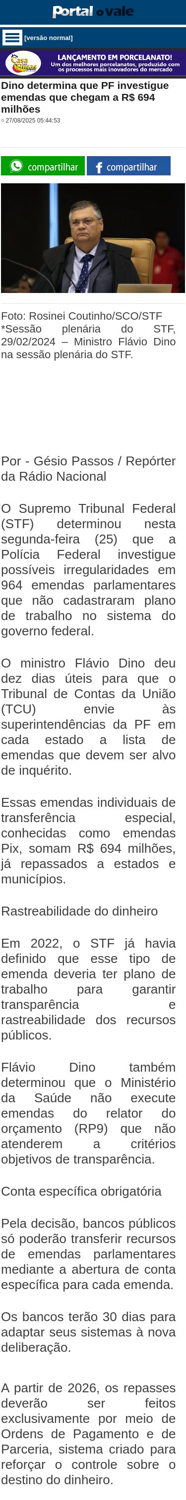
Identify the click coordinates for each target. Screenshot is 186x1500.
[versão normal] (48, 38)
